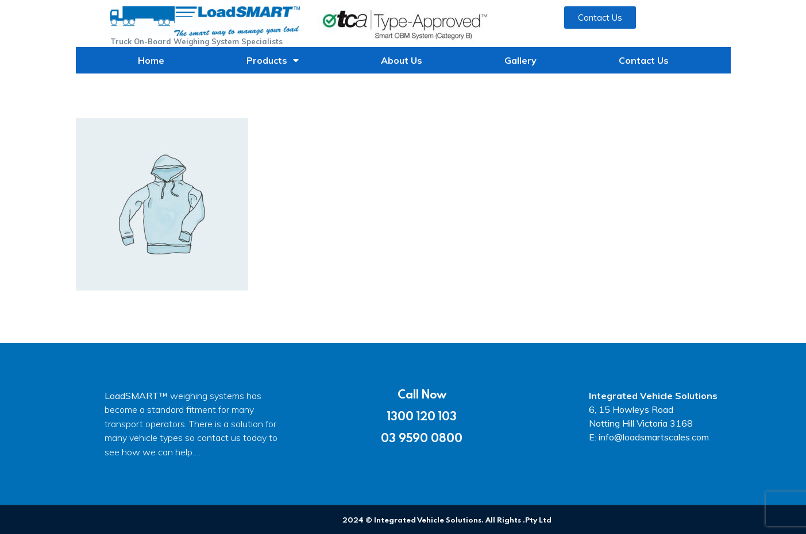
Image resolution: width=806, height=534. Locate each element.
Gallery (520, 60)
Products (272, 60)
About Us (401, 60)
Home (151, 60)
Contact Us (644, 60)
